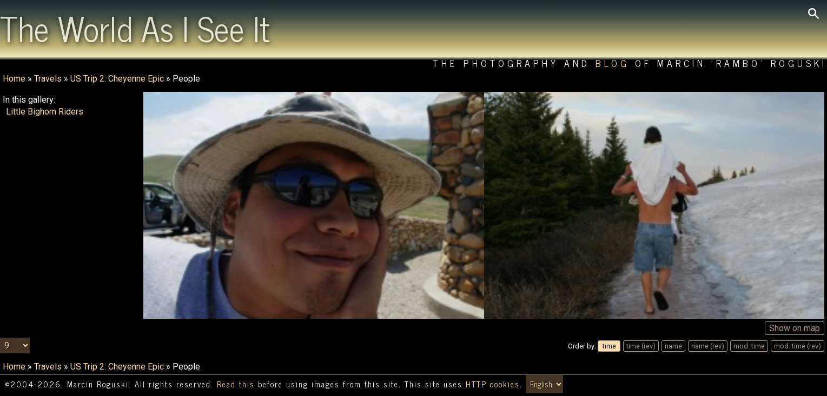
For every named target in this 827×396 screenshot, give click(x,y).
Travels (48, 78)
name (673, 346)
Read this (236, 384)
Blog (613, 63)
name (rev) (707, 346)
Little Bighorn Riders (44, 111)
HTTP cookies (493, 384)
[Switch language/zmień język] (544, 384)
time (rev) (641, 346)
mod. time (749, 346)
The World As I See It (135, 27)
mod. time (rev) (797, 346)
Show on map (794, 328)
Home (14, 78)
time (609, 346)
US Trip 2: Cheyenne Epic (117, 78)
